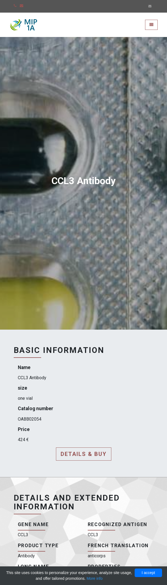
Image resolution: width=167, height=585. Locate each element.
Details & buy (84, 454)
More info (95, 578)
